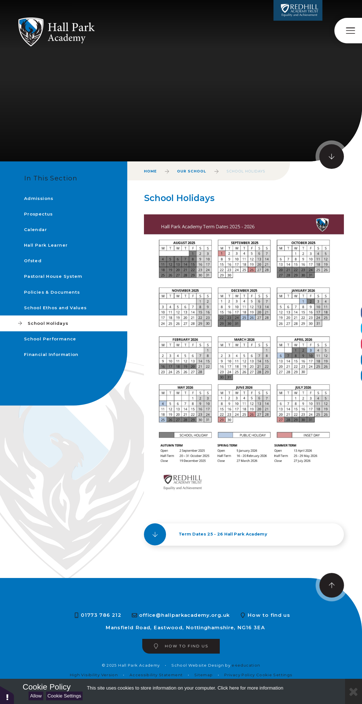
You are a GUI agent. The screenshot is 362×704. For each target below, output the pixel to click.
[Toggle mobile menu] (348, 30)
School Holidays (246, 171)
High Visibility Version (94, 675)
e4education (246, 665)
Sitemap (203, 675)
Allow (36, 696)
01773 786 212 (101, 615)
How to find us (268, 615)
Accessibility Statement (156, 675)
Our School (191, 171)
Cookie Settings (64, 696)
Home (150, 171)
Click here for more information (250, 688)
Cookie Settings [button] (274, 675)
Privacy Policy (239, 675)
